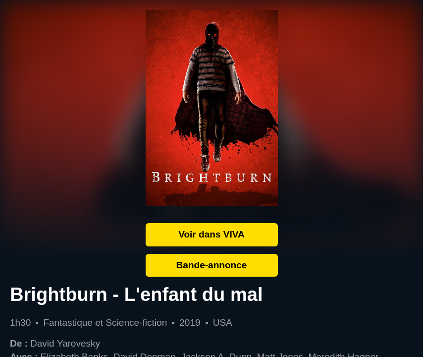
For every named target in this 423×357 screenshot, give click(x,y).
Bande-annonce (211, 265)
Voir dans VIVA (211, 234)
